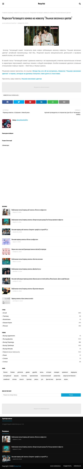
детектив (20, 372)
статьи (42, 361)
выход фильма (42, 349)
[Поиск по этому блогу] (31, 395)
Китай (42, 313)
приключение (34, 376)
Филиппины (42, 319)
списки (42, 358)
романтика (57, 376)
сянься (21, 379)
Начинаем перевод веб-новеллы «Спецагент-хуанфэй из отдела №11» (30, 229)
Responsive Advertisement (41, 87)
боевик (12, 372)
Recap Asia (41, 4)
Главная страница (7, 12)
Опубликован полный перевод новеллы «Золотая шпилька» (27, 259)
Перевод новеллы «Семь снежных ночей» (22, 298)
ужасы (36, 379)
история (48, 372)
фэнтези (58, 379)
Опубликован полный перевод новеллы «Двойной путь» (26, 269)
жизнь (41, 372)
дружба (35, 372)
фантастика (49, 379)
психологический (46, 376)
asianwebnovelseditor (9, 23)
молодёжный (7, 376)
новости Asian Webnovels (21, 12)
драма (28, 372)
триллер (28, 379)
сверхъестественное (69, 376)
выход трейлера (42, 345)
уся (42, 379)
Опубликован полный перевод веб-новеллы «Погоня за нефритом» (29, 210)
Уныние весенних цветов (32, 79)
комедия (56, 372)
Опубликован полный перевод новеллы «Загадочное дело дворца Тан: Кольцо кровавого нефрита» (37, 220)
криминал (65, 372)
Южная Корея (42, 322)
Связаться (77, 466)
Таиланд (42, 316)
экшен (66, 379)
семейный (6, 379)
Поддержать (67, 466)
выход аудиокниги (42, 336)
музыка (16, 376)
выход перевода (42, 342)
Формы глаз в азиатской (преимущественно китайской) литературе (29, 249)
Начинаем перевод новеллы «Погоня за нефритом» (25, 239)
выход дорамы (42, 339)
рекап (42, 355)
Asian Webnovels (55, 466)
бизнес (5, 372)
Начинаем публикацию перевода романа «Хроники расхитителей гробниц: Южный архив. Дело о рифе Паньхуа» (40, 279)
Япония (42, 326)
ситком (14, 379)
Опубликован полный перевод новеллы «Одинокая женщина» (28, 289)
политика (24, 376)
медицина (74, 372)
